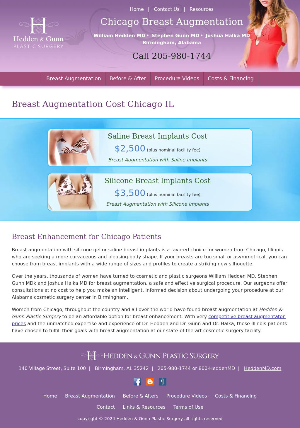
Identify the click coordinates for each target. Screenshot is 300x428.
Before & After (128, 78)
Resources (202, 9)
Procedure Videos (177, 78)
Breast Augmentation (73, 78)
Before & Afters (140, 396)
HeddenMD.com (263, 368)
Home (137, 9)
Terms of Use (188, 407)
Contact (106, 407)
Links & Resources (144, 407)
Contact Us (166, 9)
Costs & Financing (231, 78)
